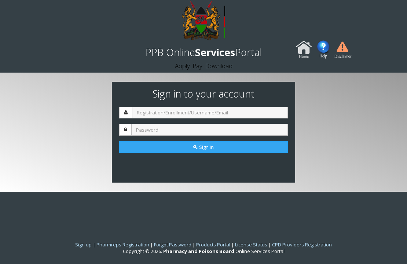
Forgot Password (172, 244)
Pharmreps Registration (122, 244)
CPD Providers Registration (302, 244)
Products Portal (213, 244)
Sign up (83, 244)
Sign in (203, 147)
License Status (251, 244)
